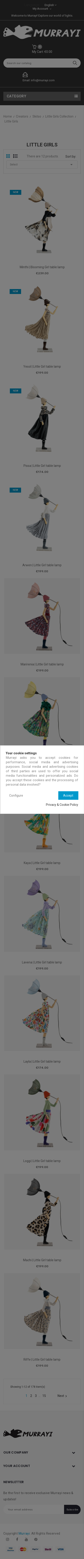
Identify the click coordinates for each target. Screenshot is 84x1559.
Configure (16, 795)
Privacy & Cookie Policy (62, 804)
